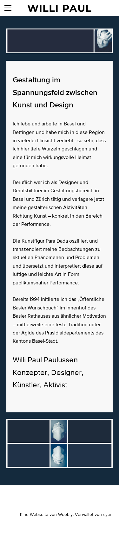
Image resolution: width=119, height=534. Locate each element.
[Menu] (8, 8)
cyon (108, 514)
